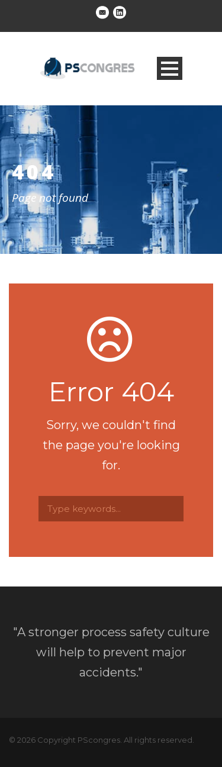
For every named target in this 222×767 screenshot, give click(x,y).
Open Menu (169, 68)
